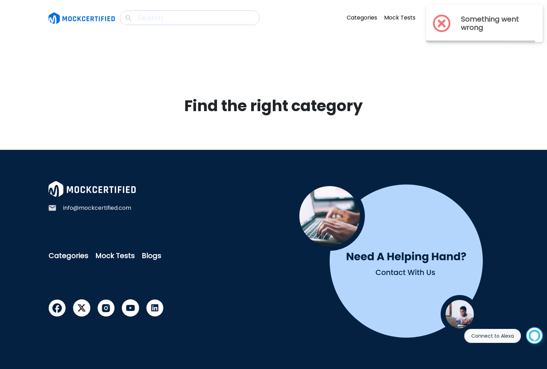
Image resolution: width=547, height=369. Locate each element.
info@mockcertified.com (97, 208)
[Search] (190, 17)
